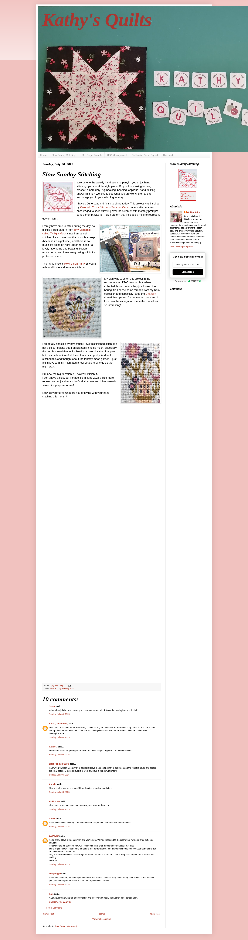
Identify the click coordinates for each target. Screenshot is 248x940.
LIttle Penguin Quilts (59, 764)
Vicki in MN (54, 801)
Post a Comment (54, 908)
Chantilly (151, 293)
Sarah (52, 706)
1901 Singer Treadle (91, 155)
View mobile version (101, 919)
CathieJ (53, 818)
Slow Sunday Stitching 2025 (62, 689)
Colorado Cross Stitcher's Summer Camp (104, 207)
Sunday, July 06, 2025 (59, 714)
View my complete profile (181, 246)
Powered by (188, 281)
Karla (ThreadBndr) (58, 723)
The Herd (168, 155)
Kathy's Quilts (97, 20)
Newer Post (48, 914)
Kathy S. (53, 747)
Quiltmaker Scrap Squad (145, 155)
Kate (51, 894)
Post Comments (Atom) (66, 926)
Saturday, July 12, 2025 (60, 902)
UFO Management (117, 155)
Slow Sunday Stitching (63, 155)
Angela (52, 784)
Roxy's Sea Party (74, 263)
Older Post (155, 914)
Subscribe (188, 272)
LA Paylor (54, 836)
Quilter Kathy (193, 212)
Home (43, 155)
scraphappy (55, 873)
